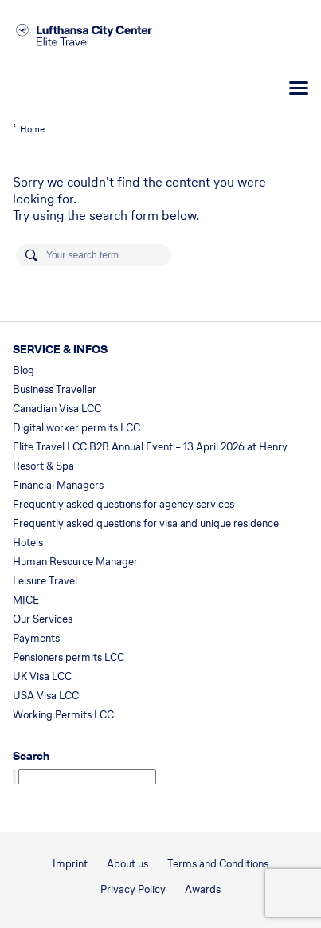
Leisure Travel (45, 580)
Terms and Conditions (217, 863)
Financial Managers (58, 485)
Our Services (42, 619)
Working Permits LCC (63, 714)
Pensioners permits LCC (68, 657)
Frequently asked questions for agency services (123, 504)
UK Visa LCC (42, 676)
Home (32, 129)
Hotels (28, 542)
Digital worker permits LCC (76, 427)
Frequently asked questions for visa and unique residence (146, 523)
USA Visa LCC (46, 695)
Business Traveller (54, 389)
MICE (26, 600)
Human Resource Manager (75, 561)
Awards (203, 889)
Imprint (70, 863)
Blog (23, 370)
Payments (36, 638)
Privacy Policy (133, 889)
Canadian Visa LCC (57, 408)
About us (127, 863)
